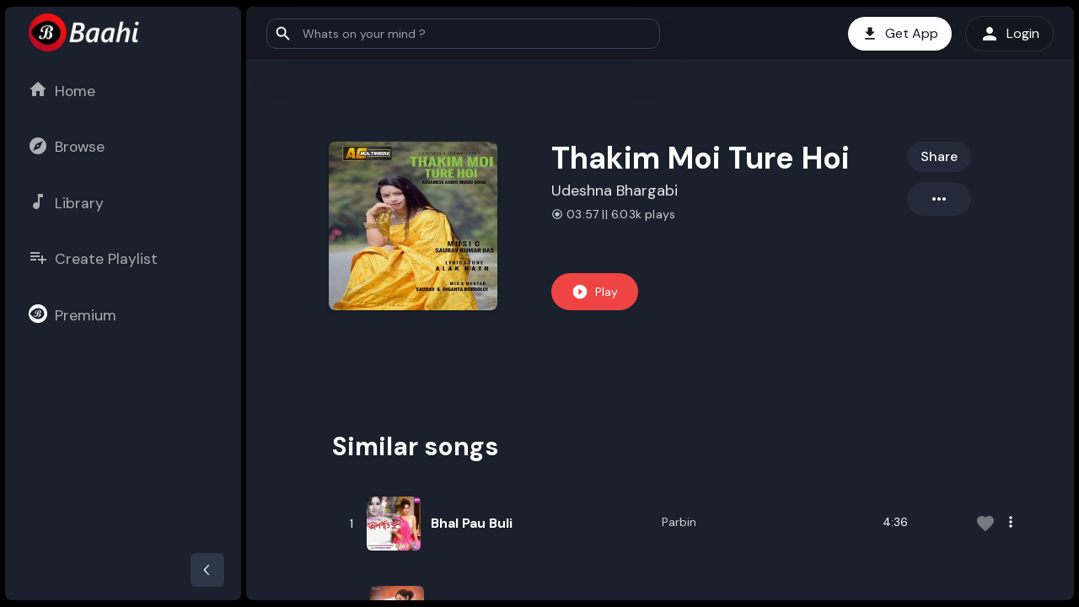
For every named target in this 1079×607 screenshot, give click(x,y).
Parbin (679, 521)
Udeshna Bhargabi (614, 190)
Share (939, 156)
